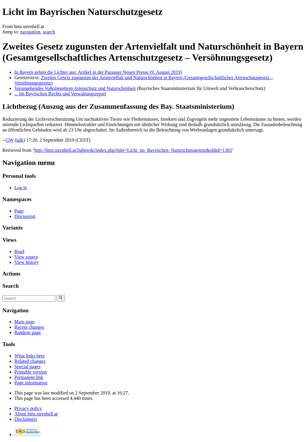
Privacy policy (28, 408)
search (49, 31)
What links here (29, 355)
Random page (27, 332)
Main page (24, 321)
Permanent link (28, 377)
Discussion (24, 216)
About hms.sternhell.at (36, 413)
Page (19, 210)
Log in (20, 187)
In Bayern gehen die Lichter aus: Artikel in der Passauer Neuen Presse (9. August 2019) (98, 72)
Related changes (29, 361)
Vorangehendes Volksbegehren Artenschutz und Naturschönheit (75, 88)
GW (9, 140)
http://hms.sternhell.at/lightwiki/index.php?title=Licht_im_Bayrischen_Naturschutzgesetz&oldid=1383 (133, 150)
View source (26, 256)
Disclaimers (25, 419)
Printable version (30, 371)
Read (19, 251)
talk (19, 140)
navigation (30, 31)
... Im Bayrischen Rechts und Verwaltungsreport (60, 93)
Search (10, 286)
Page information (31, 382)
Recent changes (29, 327)
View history (26, 262)
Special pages (27, 366)
